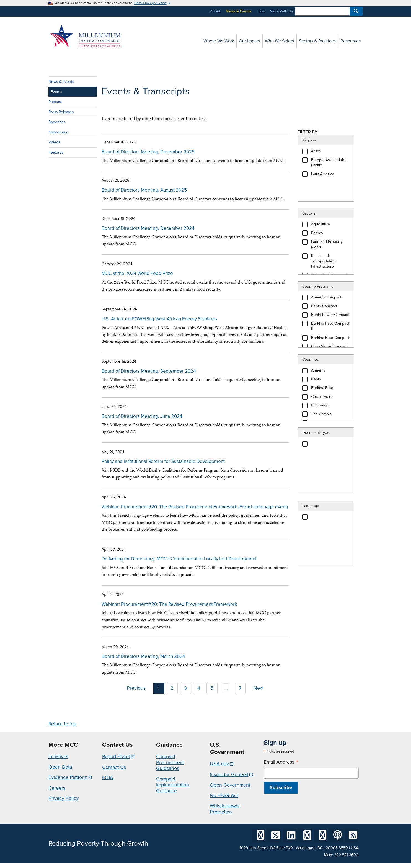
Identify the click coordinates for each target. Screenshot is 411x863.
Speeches (56, 122)
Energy (317, 233)
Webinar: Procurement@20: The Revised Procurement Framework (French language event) (195, 506)
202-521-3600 (346, 855)
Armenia (318, 370)
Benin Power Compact (330, 314)
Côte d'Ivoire (322, 396)
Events (56, 92)
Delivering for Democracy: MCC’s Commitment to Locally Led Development (179, 558)
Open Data (60, 767)
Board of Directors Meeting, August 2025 (144, 190)
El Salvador (320, 405)
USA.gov (219, 763)
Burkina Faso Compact (330, 337)
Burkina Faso (322, 387)
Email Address (281, 762)
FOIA (107, 777)
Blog (261, 11)
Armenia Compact (326, 297)
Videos (54, 142)
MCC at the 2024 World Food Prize (137, 273)
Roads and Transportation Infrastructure (323, 261)
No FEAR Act (224, 795)
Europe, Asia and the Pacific (329, 162)
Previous (136, 688)
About (215, 11)
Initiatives (58, 756)
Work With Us (281, 11)
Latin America (322, 174)
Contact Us (114, 767)
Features (55, 152)
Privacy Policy (63, 798)
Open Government (230, 785)
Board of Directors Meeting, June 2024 (142, 416)
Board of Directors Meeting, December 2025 (148, 151)
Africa (316, 151)
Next (258, 688)
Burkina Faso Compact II (330, 326)
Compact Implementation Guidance (172, 784)
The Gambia (321, 414)
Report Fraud (116, 756)
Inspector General (229, 774)
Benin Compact (324, 306)
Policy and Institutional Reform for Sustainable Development (163, 461)
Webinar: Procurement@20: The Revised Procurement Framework (169, 604)
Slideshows (57, 132)
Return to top (62, 723)
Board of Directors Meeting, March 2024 (143, 656)
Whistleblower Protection (225, 808)
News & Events (238, 11)
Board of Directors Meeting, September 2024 (149, 371)
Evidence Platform (67, 777)
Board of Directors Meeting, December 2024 (148, 228)
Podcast (55, 102)
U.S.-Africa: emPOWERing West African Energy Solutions (159, 318)
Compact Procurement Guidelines (170, 762)
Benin (316, 379)
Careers (56, 788)
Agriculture (320, 224)
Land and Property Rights (327, 244)
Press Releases (61, 112)
